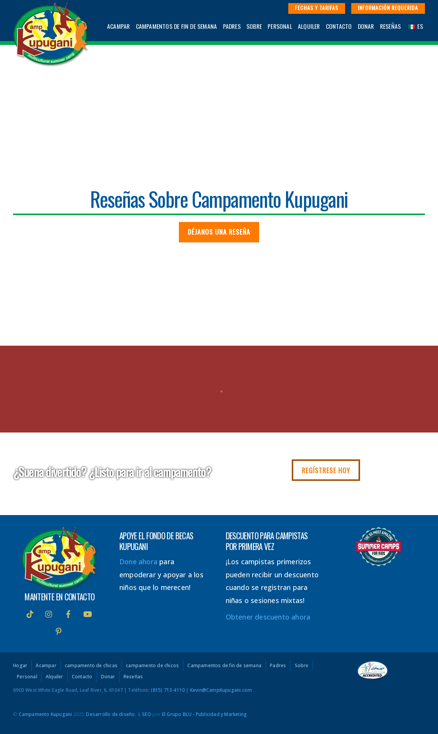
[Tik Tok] (30, 613)
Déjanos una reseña (219, 232)
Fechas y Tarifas (316, 7)
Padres (232, 26)
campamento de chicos (152, 666)
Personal (280, 26)
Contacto (339, 26)
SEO (146, 714)
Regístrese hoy (326, 470)
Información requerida (388, 7)
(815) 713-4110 (168, 690)
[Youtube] (87, 613)
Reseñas (390, 26)
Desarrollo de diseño (110, 714)
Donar (366, 26)
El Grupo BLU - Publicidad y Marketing (204, 714)
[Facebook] (68, 613)
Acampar (118, 26)
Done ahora (138, 561)
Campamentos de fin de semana (176, 26)
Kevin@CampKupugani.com (221, 690)
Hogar (20, 666)
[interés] (58, 630)
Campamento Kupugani (45, 714)
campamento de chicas (91, 666)
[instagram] (49, 613)
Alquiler (309, 26)
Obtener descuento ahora (268, 616)
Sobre (254, 26)
